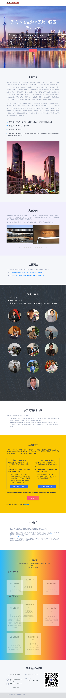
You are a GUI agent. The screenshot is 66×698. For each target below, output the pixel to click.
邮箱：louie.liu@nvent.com (33, 679)
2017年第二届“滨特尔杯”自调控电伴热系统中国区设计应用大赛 (27, 275)
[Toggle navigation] (57, 3)
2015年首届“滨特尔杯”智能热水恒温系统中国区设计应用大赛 (26, 272)
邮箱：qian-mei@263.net (16, 683)
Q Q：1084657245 (14, 687)
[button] (19, 247)
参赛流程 (33, 54)
